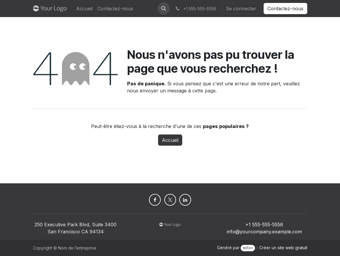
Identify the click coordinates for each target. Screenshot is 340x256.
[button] (163, 8)
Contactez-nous (285, 8)
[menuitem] (84, 8)
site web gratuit (292, 247)
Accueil (170, 140)
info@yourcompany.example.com (264, 232)
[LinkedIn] (185, 200)
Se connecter (241, 8)
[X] (170, 200)
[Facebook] (155, 200)
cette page (204, 91)
